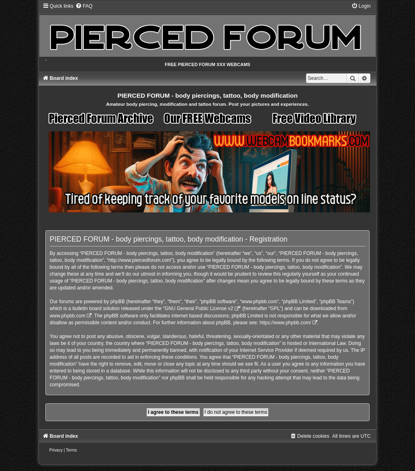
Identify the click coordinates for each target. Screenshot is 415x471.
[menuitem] (83, 6)
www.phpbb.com (68, 316)
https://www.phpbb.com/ (285, 322)
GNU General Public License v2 (199, 308)
